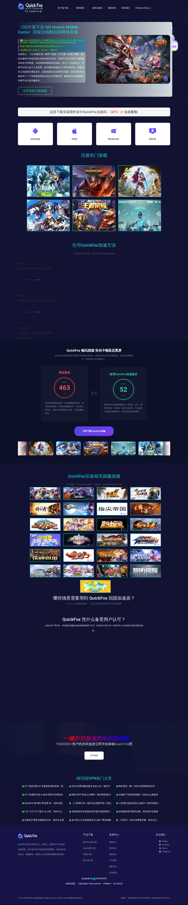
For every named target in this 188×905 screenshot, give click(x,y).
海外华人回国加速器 (35, 899)
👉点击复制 (128, 112)
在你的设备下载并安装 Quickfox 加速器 (34, 270)
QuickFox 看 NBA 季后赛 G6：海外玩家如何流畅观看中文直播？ (54, 804)
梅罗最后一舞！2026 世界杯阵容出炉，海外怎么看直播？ (145, 787)
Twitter (163, 842)
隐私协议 (113, 867)
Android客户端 (89, 849)
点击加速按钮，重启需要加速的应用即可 (35, 334)
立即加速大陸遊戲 (35, 90)
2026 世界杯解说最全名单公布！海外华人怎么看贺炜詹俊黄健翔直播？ (105, 787)
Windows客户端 (90, 843)
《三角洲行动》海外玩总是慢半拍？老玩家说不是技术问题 (99, 804)
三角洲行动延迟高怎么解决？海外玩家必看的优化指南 (143, 804)
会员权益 (113, 874)
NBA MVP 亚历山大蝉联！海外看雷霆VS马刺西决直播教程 (98, 796)
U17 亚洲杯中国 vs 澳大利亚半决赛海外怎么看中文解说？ (51, 796)
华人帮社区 (118, 885)
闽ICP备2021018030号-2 (161, 899)
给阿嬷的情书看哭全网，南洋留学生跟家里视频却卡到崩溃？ (147, 812)
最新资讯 (112, 8)
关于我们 (113, 861)
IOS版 (74, 139)
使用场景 (80, 8)
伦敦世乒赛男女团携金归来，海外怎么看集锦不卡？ (48, 821)
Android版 (35, 139)
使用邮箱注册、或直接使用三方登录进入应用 (37, 302)
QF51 (114, 112)
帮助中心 (113, 843)
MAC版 (152, 139)
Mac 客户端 (88, 861)
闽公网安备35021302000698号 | (140, 899)
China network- (95, 885)
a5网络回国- (70, 885)
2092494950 (101, 880)
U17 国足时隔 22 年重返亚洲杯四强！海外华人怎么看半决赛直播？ (56, 787)
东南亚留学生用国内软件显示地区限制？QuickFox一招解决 (99, 812)
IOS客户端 (87, 855)
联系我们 (126, 8)
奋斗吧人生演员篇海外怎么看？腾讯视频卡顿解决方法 (96, 821)
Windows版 (113, 139)
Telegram (164, 853)
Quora (163, 849)
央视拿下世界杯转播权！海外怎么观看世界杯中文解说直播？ (147, 796)
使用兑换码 (97, 8)
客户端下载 (63, 8)
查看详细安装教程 (25, 339)
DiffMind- (107, 885)
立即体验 (94, 757)
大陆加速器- (83, 885)
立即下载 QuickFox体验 (94, 432)
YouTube (164, 846)
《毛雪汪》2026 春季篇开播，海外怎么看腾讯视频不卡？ (145, 821)
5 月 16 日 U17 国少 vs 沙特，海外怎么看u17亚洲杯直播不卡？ (54, 812)
